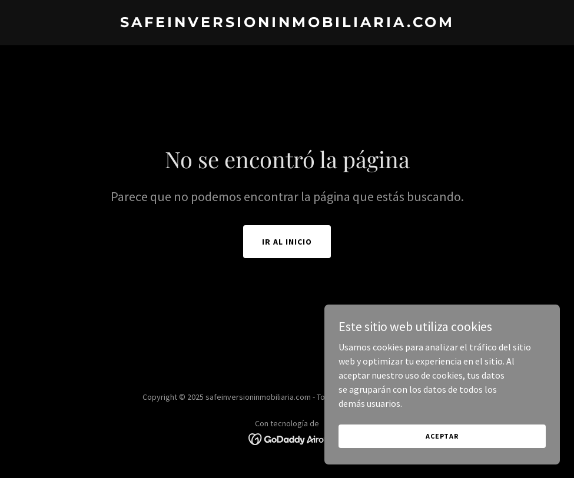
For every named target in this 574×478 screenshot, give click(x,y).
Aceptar (442, 444)
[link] (287, 23)
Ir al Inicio (287, 241)
